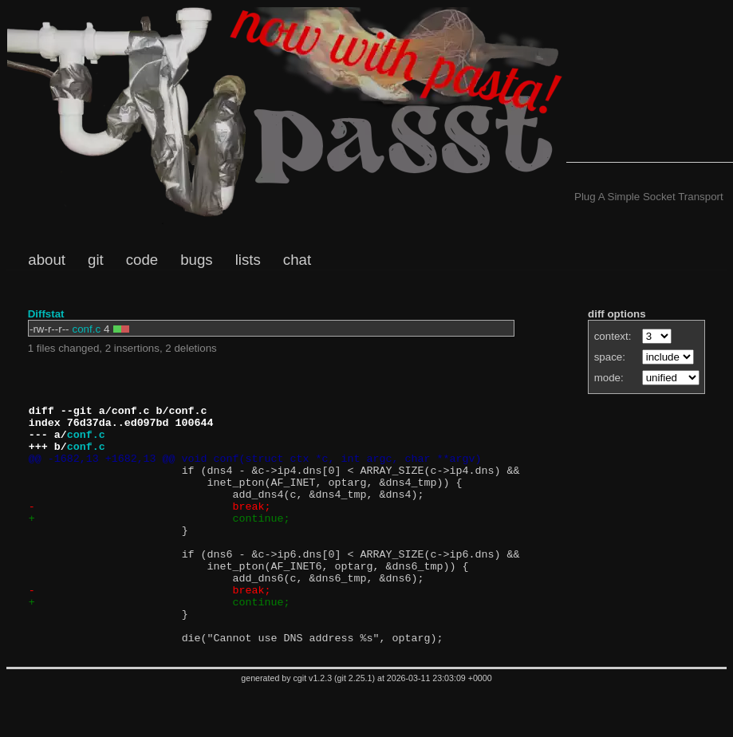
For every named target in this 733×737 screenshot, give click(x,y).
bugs (196, 259)
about (46, 259)
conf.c (87, 329)
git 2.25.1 (354, 726)
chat (297, 259)
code (142, 259)
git (96, 259)
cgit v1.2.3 (313, 726)
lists (248, 259)
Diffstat (46, 314)
